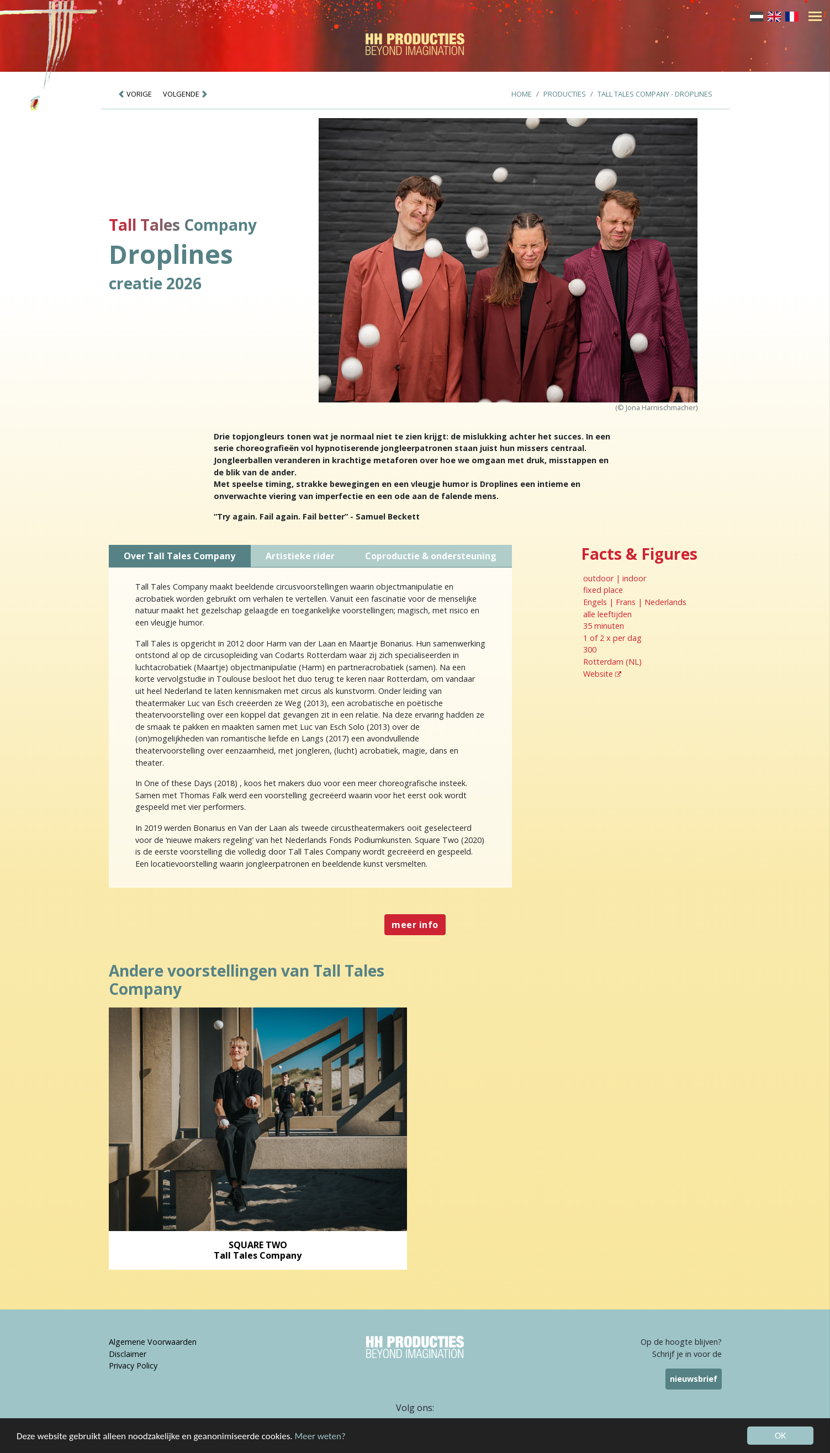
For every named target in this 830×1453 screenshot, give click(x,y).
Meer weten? (320, 1436)
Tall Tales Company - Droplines (655, 94)
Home (521, 94)
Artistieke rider (300, 556)
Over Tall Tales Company (179, 556)
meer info (415, 925)
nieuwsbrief (693, 1379)
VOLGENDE (185, 94)
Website (602, 674)
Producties (564, 94)
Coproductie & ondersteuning (430, 556)
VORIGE (135, 94)
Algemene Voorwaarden (153, 1342)
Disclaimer (127, 1354)
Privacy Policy (133, 1365)
